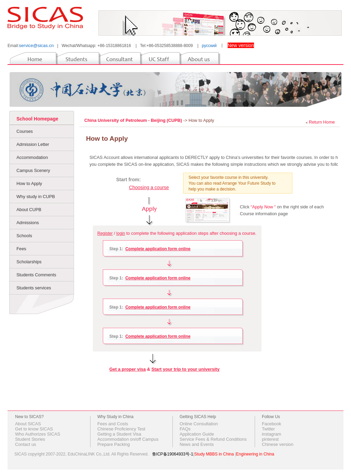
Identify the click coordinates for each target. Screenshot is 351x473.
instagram (271, 434)
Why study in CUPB (35, 196)
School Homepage (37, 119)
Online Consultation (199, 423)
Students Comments (36, 274)
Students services (33, 287)
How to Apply (29, 183)
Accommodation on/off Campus (127, 439)
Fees (21, 248)
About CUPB (28, 209)
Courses (24, 131)
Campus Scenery (33, 170)
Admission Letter (32, 144)
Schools (24, 235)
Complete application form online (158, 248)
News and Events (197, 444)
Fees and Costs (112, 423)
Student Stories (30, 439)
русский (209, 45)
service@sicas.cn (36, 45)
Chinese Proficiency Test (121, 428)
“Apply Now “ (263, 206)
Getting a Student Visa (119, 434)
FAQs (185, 428)
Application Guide (197, 434)
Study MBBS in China (214, 454)
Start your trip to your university (186, 369)
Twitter (268, 428)
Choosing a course (149, 187)
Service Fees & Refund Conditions (213, 439)
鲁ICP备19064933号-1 (172, 454)
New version (241, 45)
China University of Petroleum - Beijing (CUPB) (133, 120)
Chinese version (277, 444)
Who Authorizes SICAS (37, 434)
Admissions (27, 222)
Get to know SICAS (34, 428)
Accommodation (32, 157)
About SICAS (28, 423)
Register (105, 233)
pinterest (270, 439)
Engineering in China (255, 454)
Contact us (25, 444)
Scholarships (28, 261)
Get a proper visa (127, 369)
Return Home (322, 122)
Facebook (271, 423)
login (120, 233)
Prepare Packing (113, 444)
